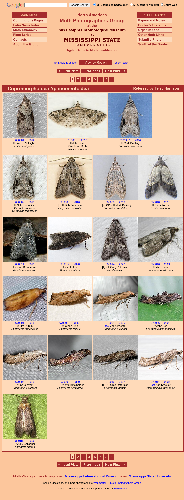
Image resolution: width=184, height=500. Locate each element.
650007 (19, 202)
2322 (122, 264)
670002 (63, 322)
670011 (155, 381)
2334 (167, 381)
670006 (155, 322)
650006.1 (125, 140)
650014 (110, 264)
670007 (19, 381)
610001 (72, 140)
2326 (122, 322)
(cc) (107, 325)
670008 (64, 381)
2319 (31, 264)
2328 (167, 322)
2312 (31, 140)
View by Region (96, 62)
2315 (31, 202)
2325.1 (77, 322)
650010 (155, 202)
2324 (167, 264)
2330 (77, 381)
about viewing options (65, 62)
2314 (138, 140)
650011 (19, 264)
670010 (110, 381)
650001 (19, 140)
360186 (19, 440)
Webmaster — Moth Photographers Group (117, 482)
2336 (31, 440)
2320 (77, 264)
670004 (110, 322)
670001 (19, 322)
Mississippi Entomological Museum (91, 476)
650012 (64, 264)
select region (121, 62)
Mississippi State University (150, 476)
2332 (122, 381)
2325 (31, 322)
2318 (167, 202)
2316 (77, 202)
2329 (31, 381)
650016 (155, 264)
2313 (84, 140)
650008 (64, 202)
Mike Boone (121, 488)
